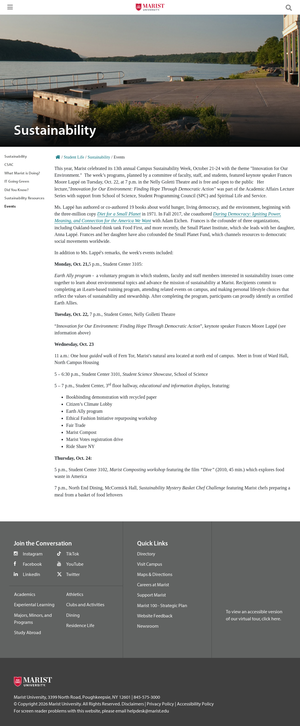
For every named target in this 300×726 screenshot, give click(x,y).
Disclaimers (133, 704)
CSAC (8, 164)
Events (10, 206)
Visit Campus (149, 564)
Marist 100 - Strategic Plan (162, 605)
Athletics (74, 594)
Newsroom (147, 626)
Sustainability (15, 156)
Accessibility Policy (195, 704)
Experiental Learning (34, 604)
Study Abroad (27, 632)
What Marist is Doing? (22, 173)
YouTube (74, 564)
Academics (24, 594)
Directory (146, 554)
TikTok (72, 554)
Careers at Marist (153, 584)
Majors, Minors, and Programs (33, 618)
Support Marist (151, 595)
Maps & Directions (154, 574)
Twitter (73, 574)
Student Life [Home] (74, 157)
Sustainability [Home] (99, 157)
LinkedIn (31, 574)
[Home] (58, 157)
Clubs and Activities (85, 604)
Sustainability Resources (24, 198)
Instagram (32, 554)
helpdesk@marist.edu (148, 711)
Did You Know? (16, 189)
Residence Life (80, 625)
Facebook (32, 564)
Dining (73, 615)
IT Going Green (16, 181)
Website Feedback (155, 616)
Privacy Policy (160, 704)
